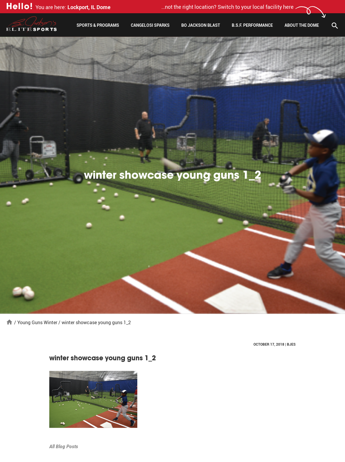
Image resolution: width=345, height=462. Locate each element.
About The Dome (302, 25)
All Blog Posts (63, 446)
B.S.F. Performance (252, 25)
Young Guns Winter (37, 322)
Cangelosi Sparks (150, 25)
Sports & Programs (98, 25)
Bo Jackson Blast (200, 25)
